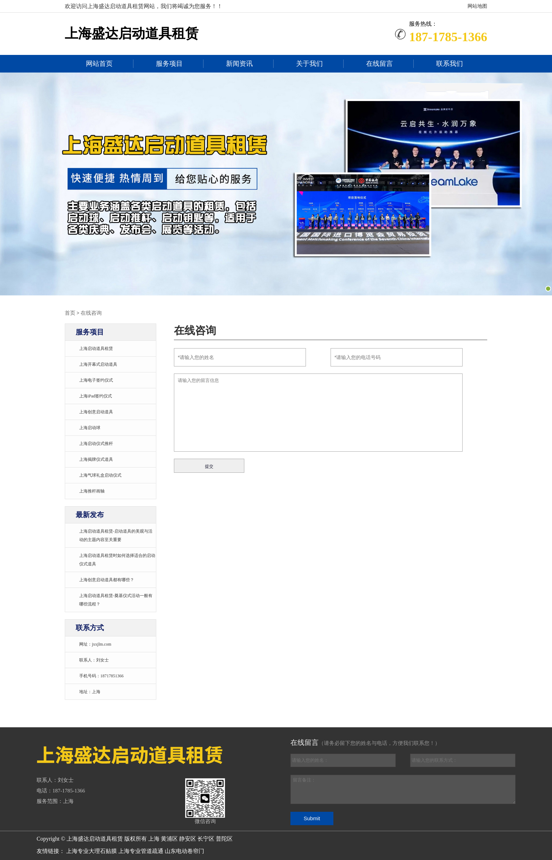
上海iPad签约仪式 (95, 395)
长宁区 (206, 838)
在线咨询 (90, 312)
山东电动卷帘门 (184, 851)
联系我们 (449, 64)
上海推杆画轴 (92, 490)
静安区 (188, 838)
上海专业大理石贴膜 (91, 851)
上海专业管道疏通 (140, 851)
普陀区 (224, 838)
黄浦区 (170, 838)
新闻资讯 (239, 64)
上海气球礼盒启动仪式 (100, 474)
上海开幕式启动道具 (98, 364)
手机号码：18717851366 (101, 675)
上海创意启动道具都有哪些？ (106, 579)
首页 (70, 312)
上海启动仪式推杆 (96, 443)
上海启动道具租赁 (96, 348)
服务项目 (169, 64)
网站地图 (477, 6)
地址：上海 (89, 691)
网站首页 (99, 64)
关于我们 (309, 64)
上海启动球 (89, 427)
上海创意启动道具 (96, 411)
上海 (154, 838)
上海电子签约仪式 (96, 379)
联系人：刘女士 (94, 659)
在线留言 (379, 64)
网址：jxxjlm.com (95, 643)
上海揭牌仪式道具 (96, 459)
